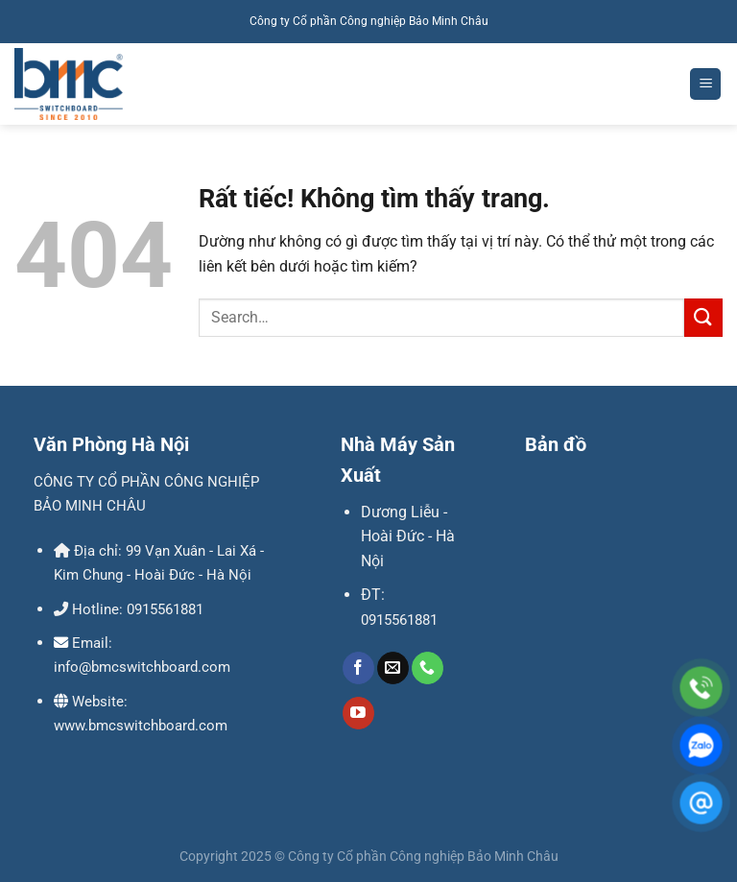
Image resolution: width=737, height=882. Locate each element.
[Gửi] (703, 317)
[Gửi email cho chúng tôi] (393, 668)
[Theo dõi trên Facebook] (358, 668)
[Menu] (705, 84)
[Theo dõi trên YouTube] (358, 713)
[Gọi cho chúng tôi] (427, 668)
